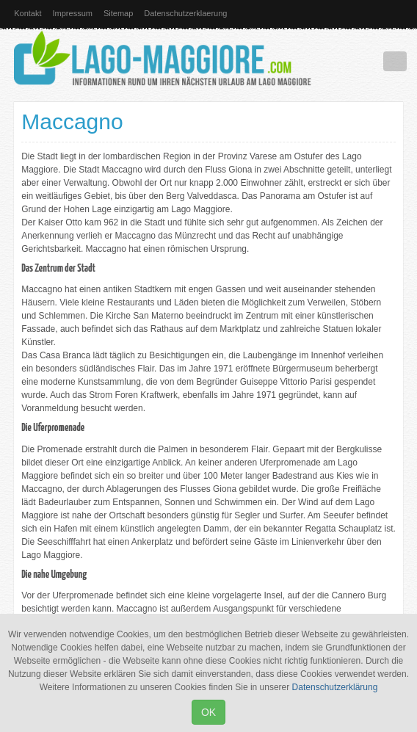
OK (208, 712)
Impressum (73, 13)
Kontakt (27, 13)
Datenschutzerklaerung (185, 13)
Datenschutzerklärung (335, 687)
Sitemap (118, 13)
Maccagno (72, 121)
